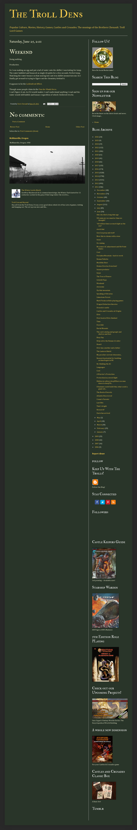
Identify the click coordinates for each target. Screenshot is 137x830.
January (100, 432)
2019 (97, 158)
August (100, 204)
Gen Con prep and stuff (105, 233)
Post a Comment (18, 122)
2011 (97, 187)
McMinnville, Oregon (18, 138)
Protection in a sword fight (107, 378)
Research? (101, 410)
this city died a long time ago (108, 215)
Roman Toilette (102, 259)
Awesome (100, 287)
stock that (100, 229)
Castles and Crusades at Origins (109, 311)
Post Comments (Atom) (29, 131)
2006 (97, 447)
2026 (97, 137)
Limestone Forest (103, 297)
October (100, 197)
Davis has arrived (103, 413)
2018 (97, 162)
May (99, 418)
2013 (97, 180)
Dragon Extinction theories (107, 304)
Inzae (99, 240)
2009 (97, 436)
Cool (98, 252)
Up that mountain (103, 290)
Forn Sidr (100, 325)
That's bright (102, 406)
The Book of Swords (104, 392)
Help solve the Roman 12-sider (108, 341)
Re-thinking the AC (104, 364)
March (99, 425)
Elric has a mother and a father (108, 348)
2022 (97, 147)
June (99, 212)
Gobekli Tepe (102, 280)
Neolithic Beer (102, 263)
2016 (97, 169)
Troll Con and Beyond (20, 202)
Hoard (99, 344)
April (99, 421)
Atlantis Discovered (104, 396)
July (99, 208)
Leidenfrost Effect (34, 84)
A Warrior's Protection (105, 374)
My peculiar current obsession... (109, 355)
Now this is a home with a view (108, 236)
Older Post (80, 127)
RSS (113, 502)
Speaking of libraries (105, 294)
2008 (97, 440)
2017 (97, 165)
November (101, 194)
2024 (97, 144)
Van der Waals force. (48, 89)
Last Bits (100, 403)
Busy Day (100, 337)
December (101, 190)
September (101, 201)
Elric (98, 314)
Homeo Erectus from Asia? (107, 266)
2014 (97, 176)
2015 (97, 173)
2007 (97, 443)
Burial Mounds (102, 328)
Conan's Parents (103, 399)
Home (47, 127)
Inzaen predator (103, 269)
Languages (101, 367)
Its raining (101, 243)
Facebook (97, 502)
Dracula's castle (103, 308)
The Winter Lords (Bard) (31, 190)
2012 (97, 183)
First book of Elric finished (107, 318)
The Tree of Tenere (104, 276)
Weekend (100, 283)
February (101, 428)
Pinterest (108, 502)
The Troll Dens (46, 14)
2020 (97, 155)
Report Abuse (98, 454)
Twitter (102, 502)
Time (99, 321)
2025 (97, 140)
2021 (97, 151)
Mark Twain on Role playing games (110, 301)
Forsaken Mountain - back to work (110, 256)
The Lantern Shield (104, 351)
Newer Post (14, 127)
